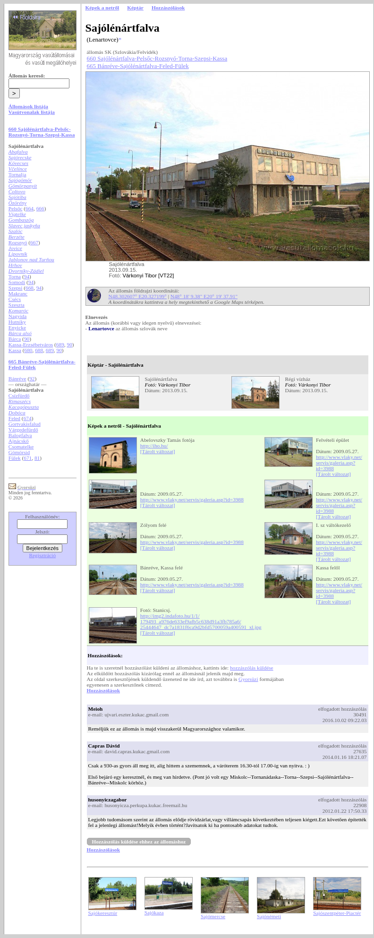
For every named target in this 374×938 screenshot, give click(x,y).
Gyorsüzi (248, 679)
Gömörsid (19, 452)
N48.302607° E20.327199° (138, 296)
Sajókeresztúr (103, 913)
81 (37, 458)
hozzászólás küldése (251, 668)
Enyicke (17, 327)
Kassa (14, 350)
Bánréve (17, 378)
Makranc (17, 293)
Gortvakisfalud (24, 424)
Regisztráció (42, 555)
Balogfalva (20, 435)
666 (40, 208)
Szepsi (15, 288)
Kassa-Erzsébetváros (30, 344)
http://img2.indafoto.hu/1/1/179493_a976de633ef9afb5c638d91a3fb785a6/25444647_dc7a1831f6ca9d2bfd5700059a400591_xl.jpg (201, 621)
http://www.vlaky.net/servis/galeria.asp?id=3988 (339, 462)
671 (28, 458)
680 (29, 350)
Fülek (14, 458)
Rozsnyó (17, 242)
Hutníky (17, 322)
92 (31, 378)
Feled (14, 418)
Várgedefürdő (23, 429)
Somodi (16, 282)
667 (34, 242)
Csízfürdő (19, 395)
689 (60, 344)
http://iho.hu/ (154, 445)
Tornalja (17, 174)
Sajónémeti (269, 916)
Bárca (14, 339)
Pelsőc (15, 208)
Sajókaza (154, 912)
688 (39, 350)
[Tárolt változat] (157, 451)
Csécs (14, 299)
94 (26, 276)
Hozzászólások (103, 690)
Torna (14, 276)
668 (30, 288)
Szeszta (16, 305)
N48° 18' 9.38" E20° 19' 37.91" (204, 296)
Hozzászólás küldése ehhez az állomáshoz (139, 841)
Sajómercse (213, 916)
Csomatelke (21, 446)
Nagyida (17, 316)
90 (26, 339)
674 (28, 418)
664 (30, 208)
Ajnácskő (18, 441)
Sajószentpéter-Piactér (337, 913)
